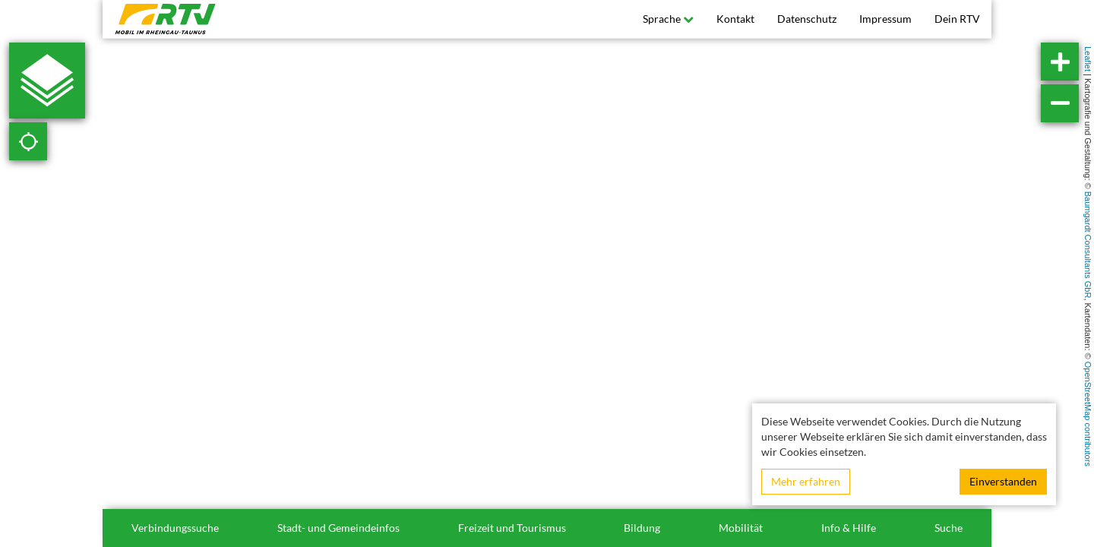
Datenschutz (806, 18)
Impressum (885, 18)
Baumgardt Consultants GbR (1087, 245)
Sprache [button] (668, 18)
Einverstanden (1003, 481)
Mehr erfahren (805, 481)
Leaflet (1087, 58)
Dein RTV (957, 18)
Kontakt (735, 18)
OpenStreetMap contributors (1087, 414)
